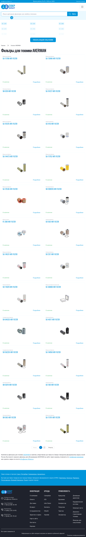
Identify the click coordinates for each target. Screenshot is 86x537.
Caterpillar (47, 495)
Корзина (32, 525)
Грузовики (61, 499)
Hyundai (46, 514)
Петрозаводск (5, 480)
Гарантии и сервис (35, 514)
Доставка (33, 503)
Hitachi (46, 510)
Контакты (33, 522)
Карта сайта (34, 518)
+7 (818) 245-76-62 (10, 516)
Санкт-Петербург (22, 474)
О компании (33, 495)
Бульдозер (61, 495)
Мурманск (76, 478)
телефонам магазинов (76, 457)
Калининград (32, 474)
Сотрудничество (35, 510)
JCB (45, 499)
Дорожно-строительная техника (77, 513)
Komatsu (47, 507)
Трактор (61, 510)
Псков (26, 480)
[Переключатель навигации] (82, 7)
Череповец (62, 478)
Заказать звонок (80, 1)
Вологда (69, 478)
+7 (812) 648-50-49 (10, 505)
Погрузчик (61, 507)
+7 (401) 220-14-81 (10, 510)
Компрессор (62, 503)
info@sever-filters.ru (6, 1)
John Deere (47, 503)
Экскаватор (62, 514)
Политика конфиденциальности (76, 534)
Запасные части (78, 507)
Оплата (32, 499)
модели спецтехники (43, 40)
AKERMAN (26, 455)
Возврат (32, 507)
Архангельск (41, 474)
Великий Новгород (17, 480)
